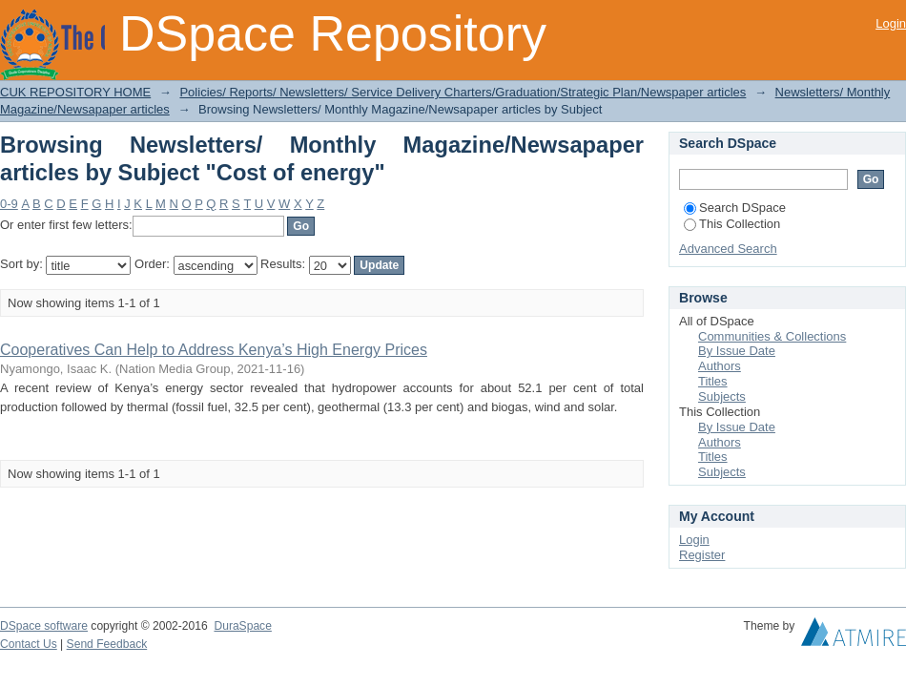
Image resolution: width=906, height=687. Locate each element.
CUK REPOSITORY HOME (75, 92)
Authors (719, 366)
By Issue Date (736, 351)
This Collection (732, 224)
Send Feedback (107, 644)
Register (702, 555)
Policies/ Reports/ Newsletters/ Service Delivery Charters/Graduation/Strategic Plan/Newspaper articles (462, 92)
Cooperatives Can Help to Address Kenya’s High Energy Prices (213, 350)
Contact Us (28, 644)
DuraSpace (242, 626)
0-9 (9, 204)
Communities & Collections (772, 336)
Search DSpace (735, 207)
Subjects (722, 396)
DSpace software (44, 626)
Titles (713, 381)
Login (890, 23)
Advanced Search (728, 248)
